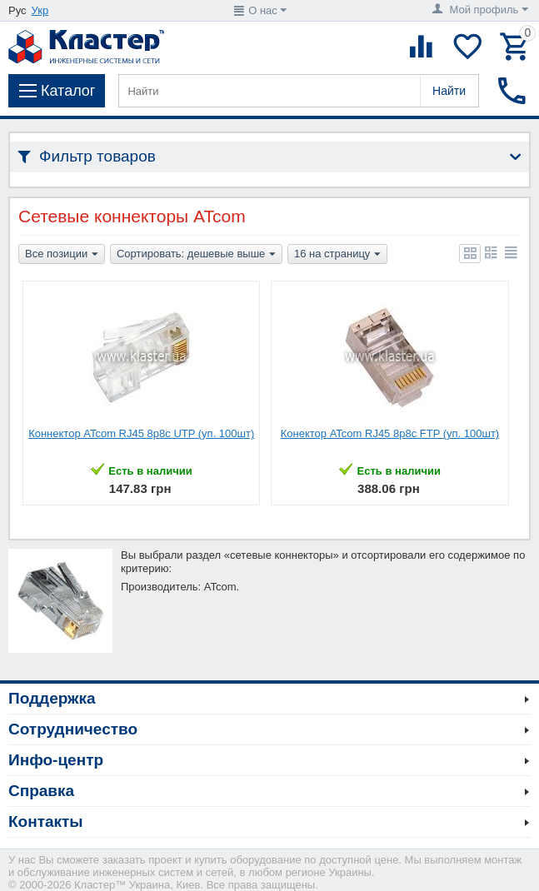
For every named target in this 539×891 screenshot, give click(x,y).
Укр (40, 10)
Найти (449, 90)
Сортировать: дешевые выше (196, 254)
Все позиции (61, 254)
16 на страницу (337, 254)
